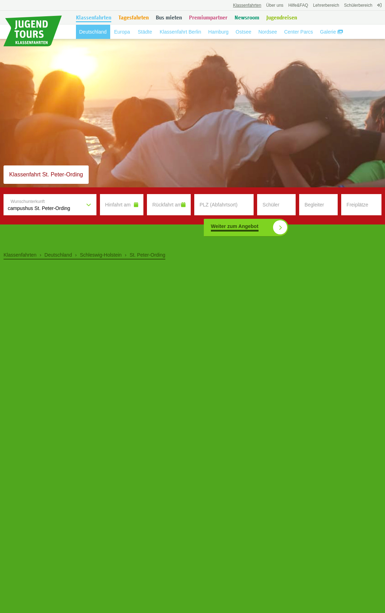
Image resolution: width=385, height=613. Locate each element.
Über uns (275, 5)
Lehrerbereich (326, 5)
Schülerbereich (358, 5)
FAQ (298, 5)
